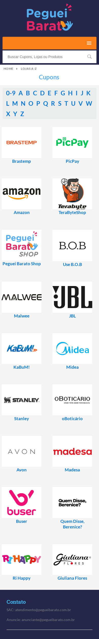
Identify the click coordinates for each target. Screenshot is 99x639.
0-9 (11, 93)
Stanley (21, 418)
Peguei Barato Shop (22, 263)
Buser (21, 521)
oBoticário (72, 418)
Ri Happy (21, 578)
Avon (21, 469)
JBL (72, 315)
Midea (72, 367)
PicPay (72, 161)
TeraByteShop (72, 212)
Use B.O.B (72, 264)
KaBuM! (21, 367)
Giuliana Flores (72, 578)
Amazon (22, 212)
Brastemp (21, 161)
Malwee (21, 315)
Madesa (72, 469)
